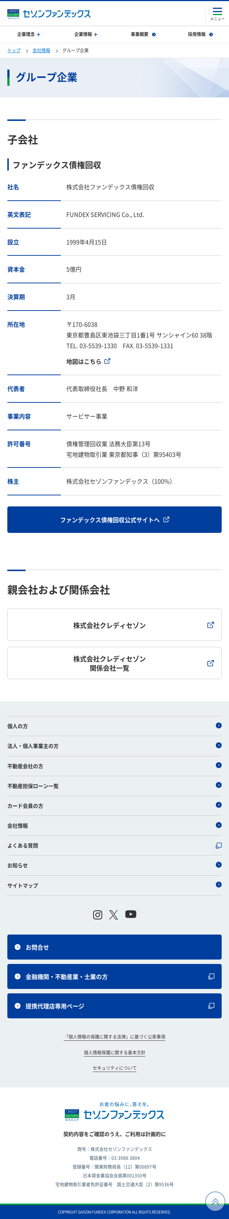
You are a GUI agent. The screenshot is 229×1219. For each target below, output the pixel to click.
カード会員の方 (114, 805)
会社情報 (41, 50)
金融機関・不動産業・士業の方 (114, 976)
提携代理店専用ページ (114, 1005)
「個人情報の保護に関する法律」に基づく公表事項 (114, 1036)
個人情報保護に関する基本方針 (114, 1052)
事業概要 (143, 34)
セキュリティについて (115, 1068)
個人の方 (114, 725)
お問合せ (32, 947)
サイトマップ (114, 885)
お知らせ (114, 865)
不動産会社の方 (114, 766)
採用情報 (200, 34)
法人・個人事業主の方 (114, 745)
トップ (14, 50)
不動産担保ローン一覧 (114, 785)
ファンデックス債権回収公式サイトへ (114, 519)
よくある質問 (114, 845)
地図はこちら (88, 361)
